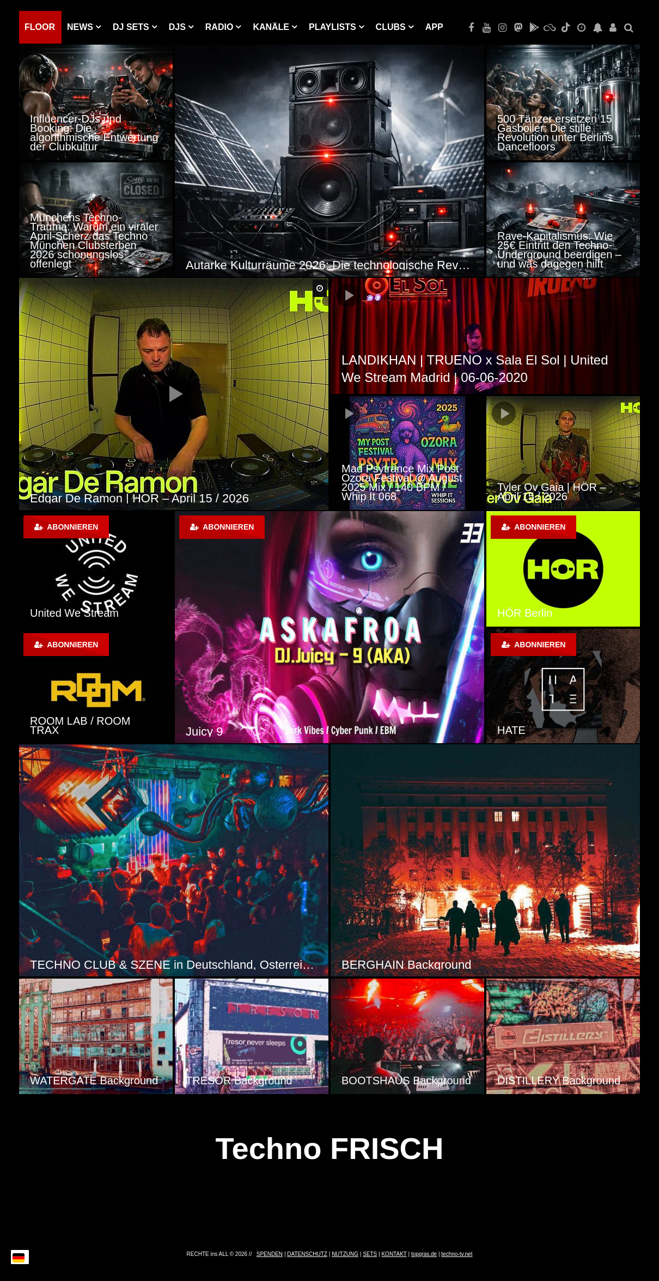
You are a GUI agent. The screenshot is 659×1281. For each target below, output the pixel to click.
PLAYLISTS (332, 27)
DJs (177, 27)
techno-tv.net (456, 1254)
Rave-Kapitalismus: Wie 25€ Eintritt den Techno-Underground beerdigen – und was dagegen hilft (559, 250)
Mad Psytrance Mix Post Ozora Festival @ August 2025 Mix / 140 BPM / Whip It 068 (401, 482)
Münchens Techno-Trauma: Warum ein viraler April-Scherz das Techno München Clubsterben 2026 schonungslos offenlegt (94, 240)
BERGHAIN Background (406, 965)
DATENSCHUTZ (307, 1254)
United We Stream (74, 613)
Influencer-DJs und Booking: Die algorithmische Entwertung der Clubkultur (94, 133)
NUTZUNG (345, 1254)
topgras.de (424, 1254)
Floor (40, 27)
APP (434, 27)
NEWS (80, 27)
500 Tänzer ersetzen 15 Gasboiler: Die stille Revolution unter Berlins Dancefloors (555, 133)
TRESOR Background (239, 1080)
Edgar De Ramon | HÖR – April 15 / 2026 (139, 498)
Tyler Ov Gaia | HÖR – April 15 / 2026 (551, 491)
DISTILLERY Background (558, 1080)
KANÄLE (271, 27)
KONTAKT (393, 1254)
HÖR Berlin (524, 613)
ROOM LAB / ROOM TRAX (80, 725)
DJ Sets (131, 27)
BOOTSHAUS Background (406, 1080)
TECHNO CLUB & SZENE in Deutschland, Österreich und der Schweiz (174, 965)
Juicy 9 (204, 731)
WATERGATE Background (94, 1080)
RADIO (219, 27)
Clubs (391, 27)
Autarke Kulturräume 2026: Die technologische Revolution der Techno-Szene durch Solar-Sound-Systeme (329, 265)
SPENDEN (270, 1254)
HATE (511, 730)
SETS (370, 1254)
